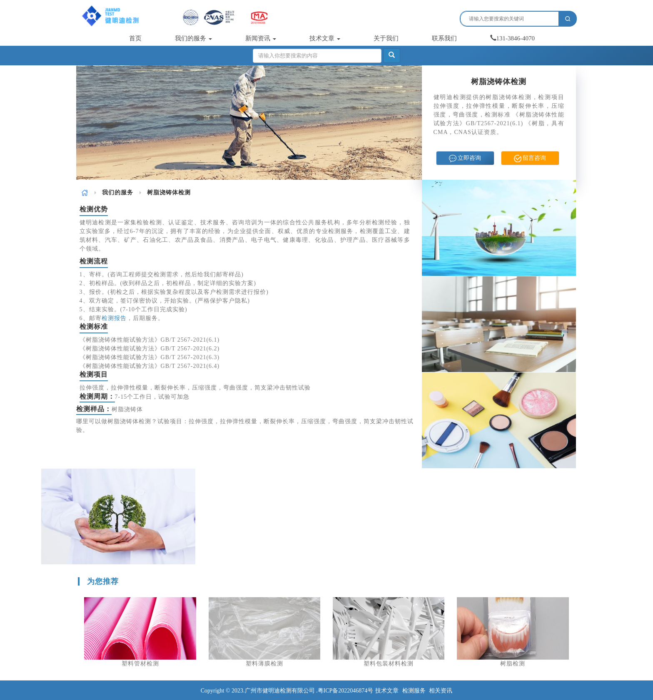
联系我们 (444, 38)
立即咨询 (465, 158)
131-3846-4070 (512, 38)
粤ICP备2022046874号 (346, 691)
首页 (135, 38)
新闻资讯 (260, 38)
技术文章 (324, 38)
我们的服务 (193, 38)
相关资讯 (440, 691)
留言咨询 (530, 158)
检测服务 (414, 691)
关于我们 (386, 38)
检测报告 (114, 318)
